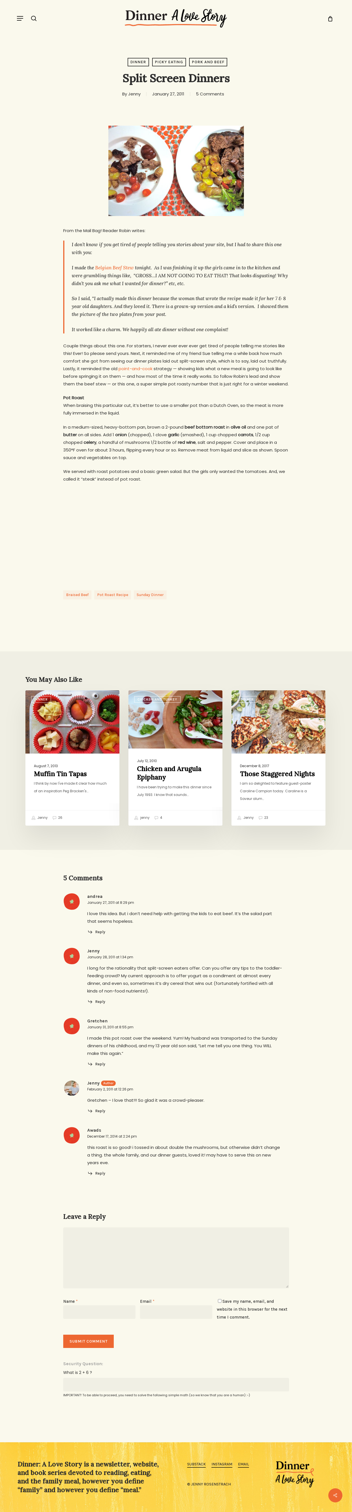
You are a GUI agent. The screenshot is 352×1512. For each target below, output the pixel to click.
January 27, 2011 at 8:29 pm (110, 902)
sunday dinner (150, 594)
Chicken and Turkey (157, 699)
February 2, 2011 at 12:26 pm (110, 1089)
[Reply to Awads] (96, 1173)
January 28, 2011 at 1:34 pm (110, 957)
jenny (142, 818)
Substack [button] (196, 1464)
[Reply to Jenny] (96, 1002)
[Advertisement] (176, 531)
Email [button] (243, 1464)
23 (263, 818)
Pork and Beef (208, 62)
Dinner (138, 62)
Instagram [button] (221, 1464)
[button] (20, 18)
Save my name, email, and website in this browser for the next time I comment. (252, 1309)
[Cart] (328, 18)
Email (147, 1301)
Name (70, 1301)
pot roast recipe (112, 594)
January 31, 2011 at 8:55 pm (110, 1027)
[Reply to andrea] (96, 932)
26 (57, 818)
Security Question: (83, 1363)
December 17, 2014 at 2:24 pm (112, 1136)
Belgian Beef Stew (114, 268)
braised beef (77, 594)
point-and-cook (135, 369)
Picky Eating (169, 62)
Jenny (134, 94)
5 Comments (210, 94)
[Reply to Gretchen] (96, 1064)
